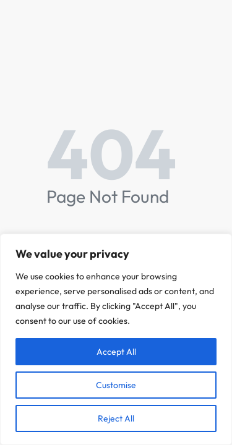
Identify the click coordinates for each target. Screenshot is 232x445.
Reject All (116, 418)
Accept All (116, 351)
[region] (116, 339)
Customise (116, 385)
